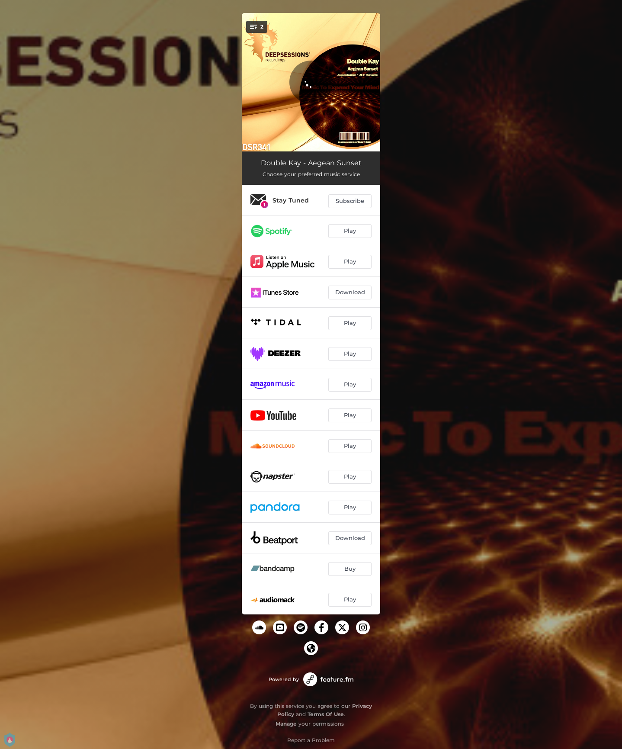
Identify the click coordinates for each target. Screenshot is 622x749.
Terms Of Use (326, 714)
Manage (286, 723)
